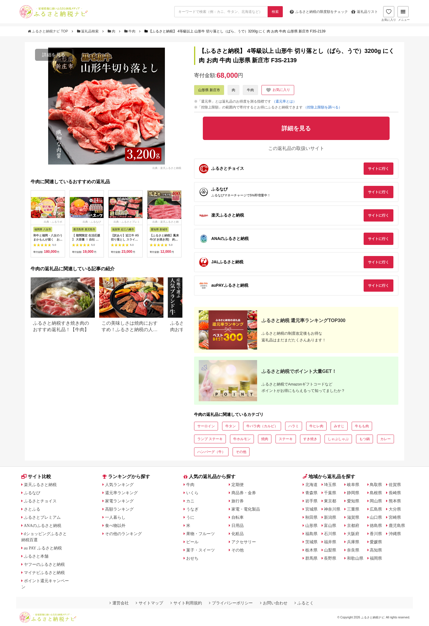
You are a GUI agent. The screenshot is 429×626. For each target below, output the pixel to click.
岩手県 (311, 501)
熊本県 (395, 501)
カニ (190, 501)
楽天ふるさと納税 (40, 485)
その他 (241, 452)
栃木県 (311, 550)
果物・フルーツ (200, 534)
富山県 (330, 525)
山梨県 (330, 550)
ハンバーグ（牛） (211, 452)
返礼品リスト (364, 11)
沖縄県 (395, 534)
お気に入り (388, 13)
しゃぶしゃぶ (338, 439)
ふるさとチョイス (40, 501)
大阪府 (353, 534)
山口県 (376, 517)
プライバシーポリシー (231, 603)
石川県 (330, 534)
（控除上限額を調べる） (323, 107)
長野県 (330, 558)
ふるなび (32, 493)
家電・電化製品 (245, 509)
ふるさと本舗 (36, 556)
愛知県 (353, 501)
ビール (192, 542)
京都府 (353, 525)
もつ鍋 (364, 439)
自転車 (237, 517)
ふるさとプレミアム (42, 517)
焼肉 (264, 439)
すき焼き (310, 439)
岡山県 (376, 501)
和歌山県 (355, 558)
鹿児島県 (397, 525)
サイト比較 (36, 476)
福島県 (311, 534)
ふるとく (304, 603)
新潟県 (330, 517)
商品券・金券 (243, 493)
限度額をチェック (319, 12)
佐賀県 (395, 485)
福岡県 (376, 558)
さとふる (32, 509)
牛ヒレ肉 (316, 426)
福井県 (330, 542)
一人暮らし (115, 517)
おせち (192, 558)
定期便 (237, 485)
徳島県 (376, 525)
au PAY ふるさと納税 (43, 548)
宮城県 (311, 509)
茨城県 (311, 542)
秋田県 (311, 517)
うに (190, 517)
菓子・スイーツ (200, 550)
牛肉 (130, 31)
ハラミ (293, 426)
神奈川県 (332, 509)
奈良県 (353, 550)
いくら (192, 493)
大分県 (395, 509)
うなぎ (192, 509)
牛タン (230, 426)
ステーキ (286, 439)
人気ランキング (119, 485)
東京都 (330, 501)
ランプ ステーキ (210, 439)
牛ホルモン (242, 439)
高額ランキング (119, 509)
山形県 (311, 525)
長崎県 (395, 493)
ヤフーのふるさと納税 (44, 564)
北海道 (311, 485)
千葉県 (330, 493)
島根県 (376, 493)
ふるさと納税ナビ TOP (48, 31)
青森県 (311, 493)
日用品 (237, 525)
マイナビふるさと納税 (44, 572)
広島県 (376, 509)
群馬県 (311, 558)
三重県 (353, 509)
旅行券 (237, 501)
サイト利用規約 (186, 603)
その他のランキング (123, 534)
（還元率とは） (284, 101)
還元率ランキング (121, 493)
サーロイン (206, 426)
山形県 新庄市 (209, 90)
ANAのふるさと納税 (42, 525)
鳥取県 (376, 485)
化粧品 (237, 534)
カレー (385, 439)
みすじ (339, 426)
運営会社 (119, 603)
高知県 (376, 550)
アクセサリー (243, 542)
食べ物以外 (115, 525)
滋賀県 (353, 517)
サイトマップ (149, 603)
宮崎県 (395, 517)
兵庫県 (353, 542)
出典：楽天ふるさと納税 (166, 167)
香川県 (376, 534)
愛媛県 (376, 542)
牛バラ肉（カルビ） (262, 426)
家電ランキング (119, 501)
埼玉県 (330, 485)
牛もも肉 (362, 426)
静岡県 (353, 493)
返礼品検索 (88, 31)
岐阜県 (353, 485)
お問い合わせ (273, 603)
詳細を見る (53, 54)
